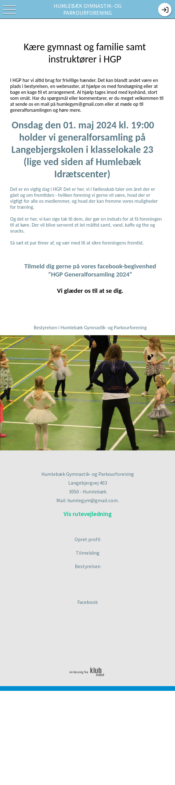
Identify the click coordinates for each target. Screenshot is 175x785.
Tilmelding (88, 553)
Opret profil (87, 539)
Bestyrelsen (87, 566)
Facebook (87, 602)
